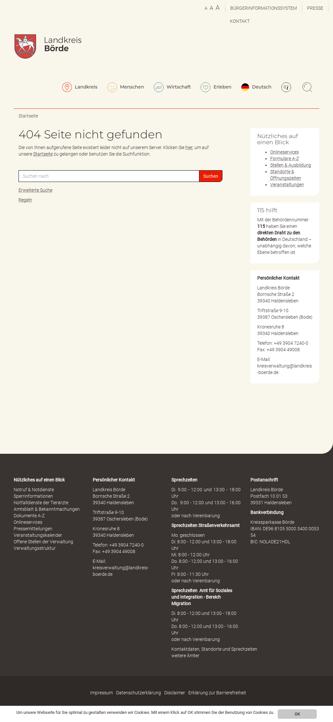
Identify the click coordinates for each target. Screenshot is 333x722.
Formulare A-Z (284, 158)
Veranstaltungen (287, 184)
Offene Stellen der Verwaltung (43, 541)
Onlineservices (284, 152)
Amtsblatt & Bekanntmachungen (47, 509)
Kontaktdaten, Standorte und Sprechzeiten (214, 649)
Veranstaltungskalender (38, 535)
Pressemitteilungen (33, 528)
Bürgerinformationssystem (263, 8)
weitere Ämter (185, 655)
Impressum (101, 692)
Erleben (216, 87)
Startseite (28, 115)
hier (189, 147)
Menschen (125, 87)
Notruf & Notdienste (34, 489)
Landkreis (80, 87)
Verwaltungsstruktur (35, 548)
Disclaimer (174, 692)
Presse (315, 8)
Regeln (25, 199)
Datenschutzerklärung (138, 692)
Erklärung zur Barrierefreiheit (217, 692)
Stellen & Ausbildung (290, 165)
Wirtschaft (172, 87)
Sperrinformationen (33, 496)
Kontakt (240, 21)
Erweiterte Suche (35, 190)
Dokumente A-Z (29, 515)
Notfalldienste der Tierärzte (41, 502)
